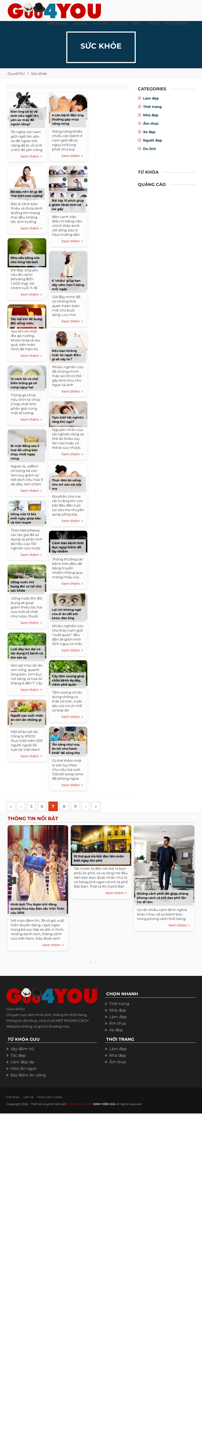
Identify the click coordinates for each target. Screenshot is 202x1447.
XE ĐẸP (153, 23)
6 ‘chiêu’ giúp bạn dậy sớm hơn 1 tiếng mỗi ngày (68, 285)
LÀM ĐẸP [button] (80, 23)
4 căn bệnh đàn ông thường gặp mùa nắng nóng (68, 119)
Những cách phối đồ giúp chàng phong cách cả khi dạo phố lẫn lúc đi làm (162, 898)
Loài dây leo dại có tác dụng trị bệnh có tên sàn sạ (27, 653)
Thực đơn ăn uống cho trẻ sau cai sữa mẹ (67, 484)
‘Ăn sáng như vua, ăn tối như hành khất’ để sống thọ (66, 748)
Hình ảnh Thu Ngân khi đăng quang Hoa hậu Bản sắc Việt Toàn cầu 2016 (37, 909)
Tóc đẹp (18, 1056)
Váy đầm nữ (22, 1049)
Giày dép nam (177, 23)
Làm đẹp (151, 98)
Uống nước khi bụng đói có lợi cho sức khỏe (26, 586)
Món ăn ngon (24, 1069)
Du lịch (149, 149)
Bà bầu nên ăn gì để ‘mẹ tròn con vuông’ (27, 194)
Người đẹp (152, 140)
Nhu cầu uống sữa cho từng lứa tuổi (25, 260)
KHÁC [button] (137, 23)
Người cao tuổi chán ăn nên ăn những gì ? (27, 720)
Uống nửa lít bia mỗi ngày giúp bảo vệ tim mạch (26, 518)
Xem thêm (31, 156)
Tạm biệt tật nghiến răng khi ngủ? (68, 419)
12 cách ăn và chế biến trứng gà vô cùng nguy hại (24, 383)
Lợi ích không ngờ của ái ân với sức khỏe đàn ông (66, 614)
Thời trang (152, 107)
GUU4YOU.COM (78, 1104)
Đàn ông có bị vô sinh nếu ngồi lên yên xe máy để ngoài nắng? (25, 118)
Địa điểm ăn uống (28, 1075)
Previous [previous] (12, 881)
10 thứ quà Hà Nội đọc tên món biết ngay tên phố (99, 859)
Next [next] (189, 881)
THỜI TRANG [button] (57, 23)
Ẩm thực (151, 123)
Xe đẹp (149, 132)
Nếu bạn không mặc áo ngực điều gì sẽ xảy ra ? (66, 355)
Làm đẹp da (22, 1062)
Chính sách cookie (43, 1097)
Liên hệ (25, 1097)
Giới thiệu (11, 1097)
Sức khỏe (39, 73)
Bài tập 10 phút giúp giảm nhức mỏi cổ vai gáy (68, 205)
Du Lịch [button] (120, 23)
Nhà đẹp (150, 115)
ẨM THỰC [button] (100, 23)
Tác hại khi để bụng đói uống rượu (26, 321)
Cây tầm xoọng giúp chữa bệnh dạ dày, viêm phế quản (68, 680)
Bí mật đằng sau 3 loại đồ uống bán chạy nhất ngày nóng (25, 452)
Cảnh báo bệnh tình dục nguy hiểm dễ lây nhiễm (68, 547)
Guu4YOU (16, 73)
